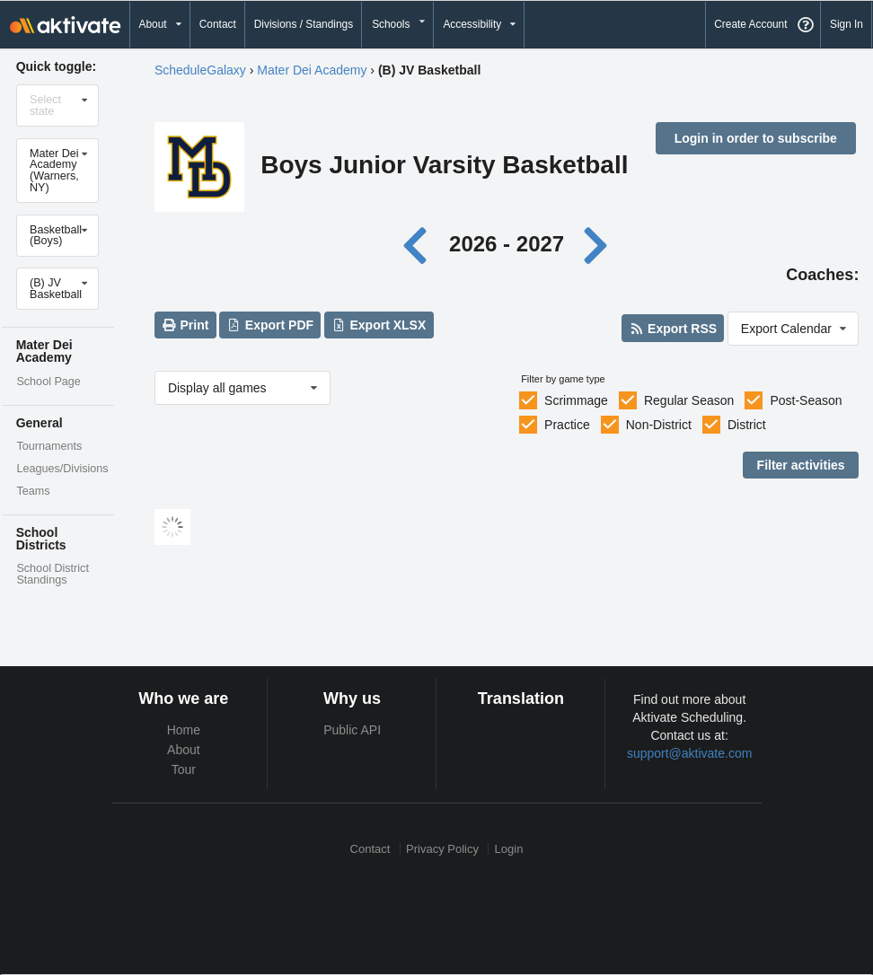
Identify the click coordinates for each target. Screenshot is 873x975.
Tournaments (49, 446)
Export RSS (673, 328)
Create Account (750, 24)
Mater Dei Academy (311, 70)
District (747, 424)
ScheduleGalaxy (200, 70)
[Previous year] (419, 244)
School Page (48, 381)
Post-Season (806, 400)
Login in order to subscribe (756, 138)
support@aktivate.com (690, 753)
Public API (352, 730)
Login (509, 849)
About (183, 749)
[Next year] (597, 244)
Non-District (659, 424)
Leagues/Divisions (62, 468)
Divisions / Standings (303, 24)
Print (185, 325)
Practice (567, 424)
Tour (184, 769)
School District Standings (52, 574)
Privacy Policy (442, 849)
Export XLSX (378, 325)
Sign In (846, 24)
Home (183, 730)
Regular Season (689, 400)
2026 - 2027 (506, 244)
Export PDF (269, 325)
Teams (32, 491)
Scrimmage (576, 400)
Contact (217, 24)
